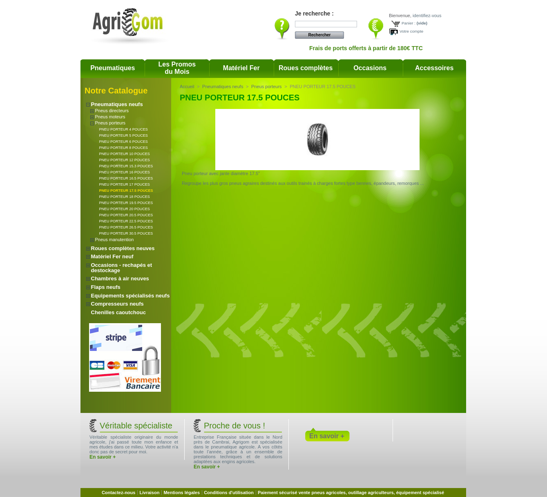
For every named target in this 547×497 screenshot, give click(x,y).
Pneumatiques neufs (117, 104)
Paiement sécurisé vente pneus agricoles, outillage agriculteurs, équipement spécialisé (351, 492)
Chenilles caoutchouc (118, 312)
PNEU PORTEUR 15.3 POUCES (126, 166)
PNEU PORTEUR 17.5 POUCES (126, 191)
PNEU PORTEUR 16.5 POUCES (126, 178)
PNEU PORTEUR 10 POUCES (124, 154)
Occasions (369, 67)
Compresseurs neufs (117, 304)
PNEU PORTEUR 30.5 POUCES (126, 233)
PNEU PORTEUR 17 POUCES (124, 184)
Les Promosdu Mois (177, 68)
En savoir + (102, 457)
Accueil (187, 86)
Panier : (408, 23)
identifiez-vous (427, 15)
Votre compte (411, 31)
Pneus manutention (114, 239)
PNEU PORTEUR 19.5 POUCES (126, 203)
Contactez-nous (119, 492)
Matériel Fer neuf (112, 256)
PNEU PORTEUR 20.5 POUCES (126, 215)
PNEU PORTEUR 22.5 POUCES (126, 221)
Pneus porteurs (110, 122)
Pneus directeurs (112, 110)
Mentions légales (181, 492)
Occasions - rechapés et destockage (121, 267)
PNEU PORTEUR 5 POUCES (123, 135)
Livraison (149, 492)
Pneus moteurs (110, 116)
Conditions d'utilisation (229, 492)
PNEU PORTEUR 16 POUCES (124, 172)
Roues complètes (306, 67)
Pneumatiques (112, 67)
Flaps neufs (106, 287)
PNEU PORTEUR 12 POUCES (124, 160)
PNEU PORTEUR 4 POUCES (123, 129)
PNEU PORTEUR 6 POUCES (123, 142)
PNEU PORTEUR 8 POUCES (123, 148)
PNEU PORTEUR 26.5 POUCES (126, 227)
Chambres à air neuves (120, 278)
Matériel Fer (241, 67)
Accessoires (434, 67)
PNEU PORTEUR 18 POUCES (124, 197)
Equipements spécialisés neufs (130, 296)
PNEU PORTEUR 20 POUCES (124, 209)
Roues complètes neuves (123, 248)
